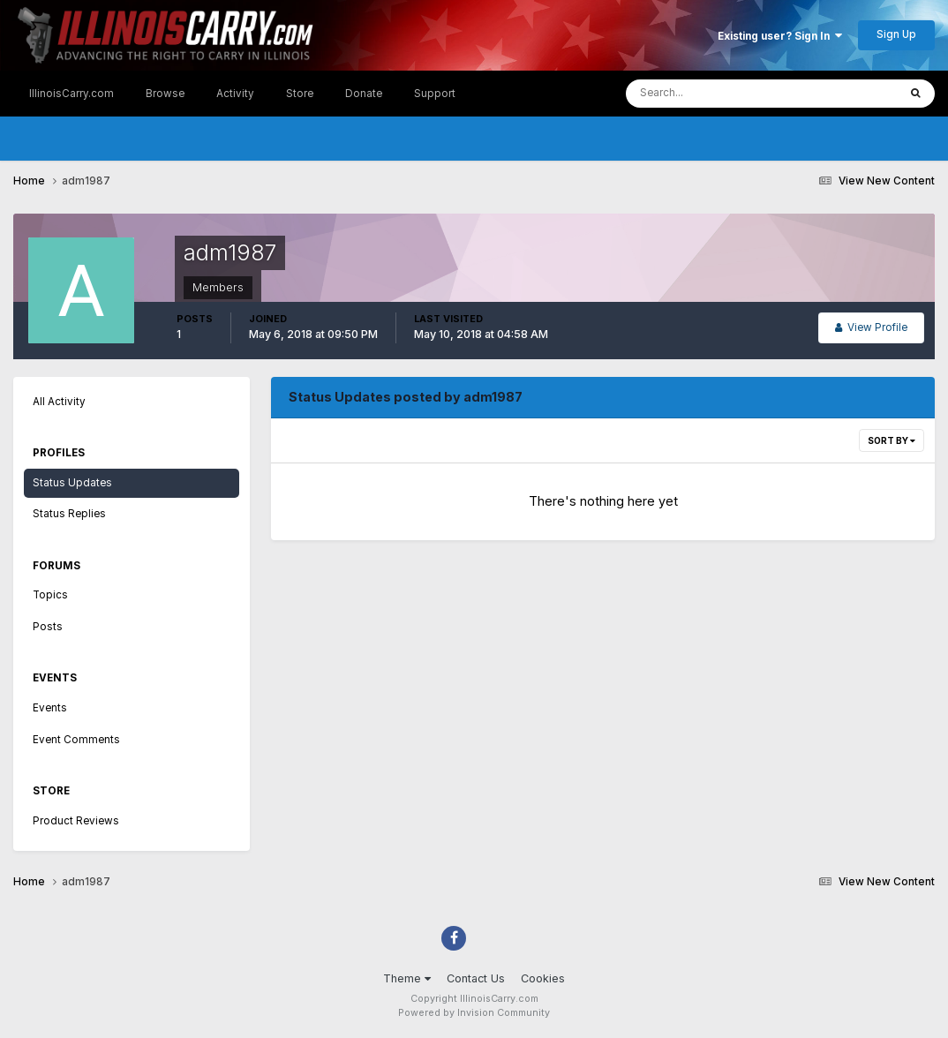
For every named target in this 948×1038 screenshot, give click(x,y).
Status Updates (72, 483)
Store (299, 93)
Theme (407, 978)
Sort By (891, 440)
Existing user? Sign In (780, 36)
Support (434, 93)
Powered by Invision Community (474, 1013)
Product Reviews (76, 821)
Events (50, 708)
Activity (235, 93)
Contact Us (476, 978)
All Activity (59, 401)
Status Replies (69, 514)
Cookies (543, 978)
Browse (165, 93)
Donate (363, 93)
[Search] (709, 93)
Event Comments (76, 739)
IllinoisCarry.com (71, 93)
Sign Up (896, 34)
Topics (50, 595)
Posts (48, 627)
